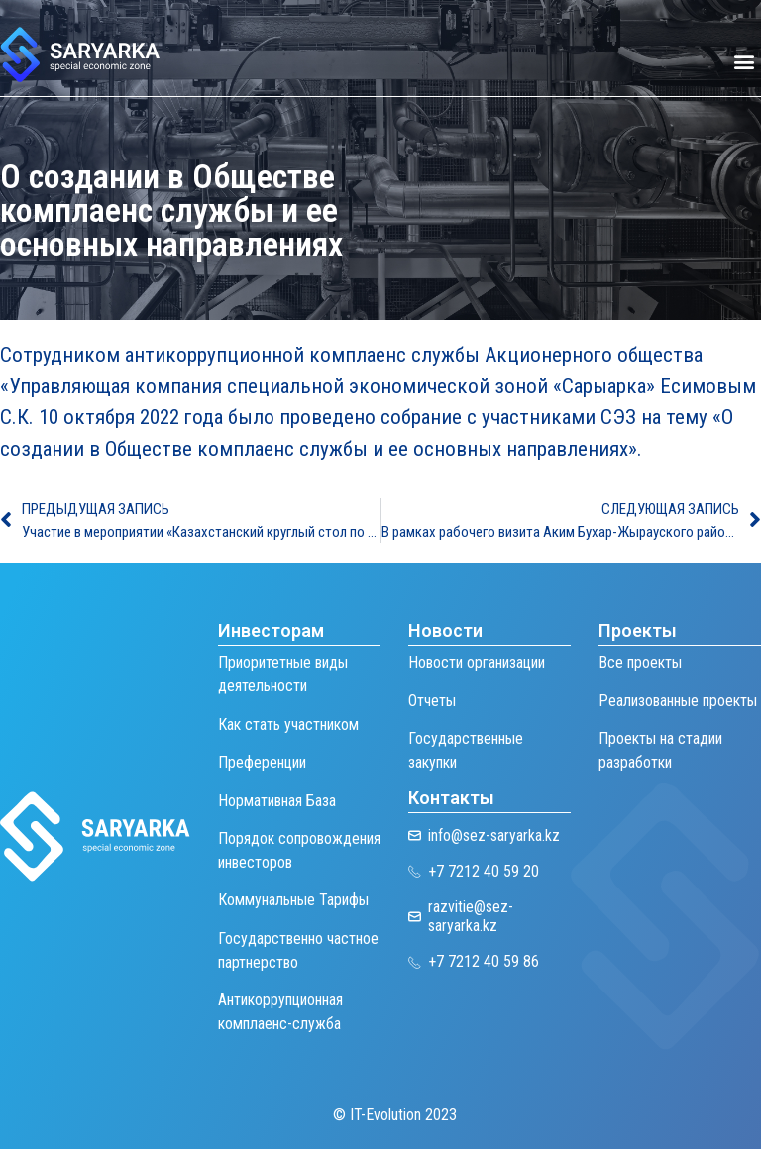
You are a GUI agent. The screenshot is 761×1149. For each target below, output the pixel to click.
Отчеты (432, 700)
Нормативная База (277, 800)
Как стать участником (288, 724)
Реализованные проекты (677, 700)
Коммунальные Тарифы (293, 899)
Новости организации (476, 662)
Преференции (262, 762)
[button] (744, 62)
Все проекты (640, 662)
